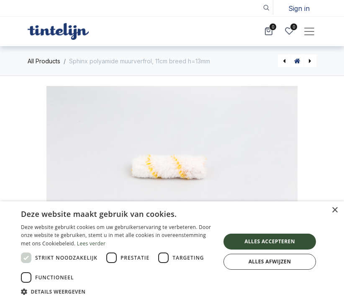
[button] (266, 7)
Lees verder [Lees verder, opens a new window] (91, 243)
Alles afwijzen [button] (270, 261)
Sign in (299, 8)
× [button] (334, 210)
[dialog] (172, 251)
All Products (44, 61)
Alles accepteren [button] (269, 241)
